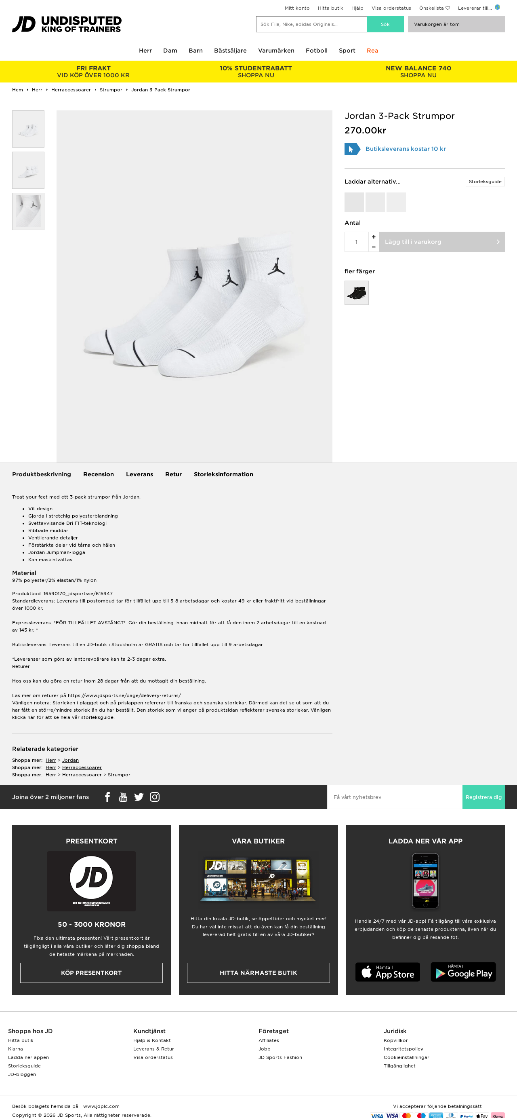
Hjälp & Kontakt (152, 1040)
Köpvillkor (396, 1040)
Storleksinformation (223, 474)
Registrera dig (484, 797)
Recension (98, 474)
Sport (347, 50)
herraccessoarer (82, 767)
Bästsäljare (230, 50)
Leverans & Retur (153, 1049)
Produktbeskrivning (41, 474)
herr (51, 760)
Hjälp (357, 8)
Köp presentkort (91, 973)
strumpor (119, 775)
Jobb (264, 1049)
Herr (145, 50)
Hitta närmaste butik (258, 973)
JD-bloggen (22, 1074)
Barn (196, 50)
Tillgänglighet (400, 1066)
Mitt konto (297, 8)
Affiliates (268, 1040)
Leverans (139, 474)
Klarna (15, 1049)
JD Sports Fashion (280, 1057)
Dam (170, 50)
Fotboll (317, 50)
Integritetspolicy (403, 1049)
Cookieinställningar (406, 1057)
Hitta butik (330, 8)
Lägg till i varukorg (413, 242)
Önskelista (431, 8)
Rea (372, 50)
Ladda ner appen (28, 1057)
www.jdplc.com (101, 1106)
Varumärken (276, 50)
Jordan (70, 760)
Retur (173, 474)
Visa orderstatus (391, 8)
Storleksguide (485, 181)
